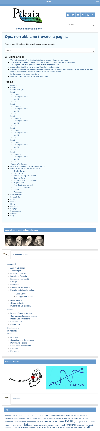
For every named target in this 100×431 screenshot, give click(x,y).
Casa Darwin (21, 294)
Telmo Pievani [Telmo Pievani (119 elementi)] (58, 427)
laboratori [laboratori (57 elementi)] (19, 425)
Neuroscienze (16, 300)
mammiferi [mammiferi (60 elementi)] (43, 425)
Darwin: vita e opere (18, 343)
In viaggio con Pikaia (24, 297)
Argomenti (11, 264)
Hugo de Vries (19, 183)
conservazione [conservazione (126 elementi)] (39, 418)
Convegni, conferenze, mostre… (23, 316)
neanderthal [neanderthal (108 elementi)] (70, 425)
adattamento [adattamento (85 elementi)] (10, 416)
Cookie (13, 87)
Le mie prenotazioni (21, 97)
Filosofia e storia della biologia (22, 290)
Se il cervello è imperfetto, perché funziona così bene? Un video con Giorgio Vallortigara (42, 62)
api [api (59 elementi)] (38, 416)
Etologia (13, 282)
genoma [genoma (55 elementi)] (76, 422)
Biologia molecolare (18, 273)
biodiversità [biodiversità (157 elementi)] (46, 415)
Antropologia (15, 271)
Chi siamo (14, 206)
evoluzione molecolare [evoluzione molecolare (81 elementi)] (30, 422)
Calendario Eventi (20, 255)
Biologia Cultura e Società (21, 313)
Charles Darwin (19, 171)
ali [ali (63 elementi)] (16, 416)
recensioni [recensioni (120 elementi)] (23, 427)
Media (9, 334)
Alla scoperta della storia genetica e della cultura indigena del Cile (34, 65)
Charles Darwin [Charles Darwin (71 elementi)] (79, 416)
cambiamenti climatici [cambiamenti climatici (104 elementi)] (63, 416)
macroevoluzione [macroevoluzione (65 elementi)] (34, 425)
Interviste (14, 348)
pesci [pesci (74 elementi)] (86, 425)
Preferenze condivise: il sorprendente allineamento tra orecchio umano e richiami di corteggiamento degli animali (51, 69)
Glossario (17, 398)
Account (13, 85)
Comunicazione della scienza (22, 340)
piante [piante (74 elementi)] (91, 425)
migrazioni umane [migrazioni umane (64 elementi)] (53, 425)
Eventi (12, 92)
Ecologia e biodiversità (19, 279)
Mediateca (14, 351)
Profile (12, 199)
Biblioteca (14, 337)
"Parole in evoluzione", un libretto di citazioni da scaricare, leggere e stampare (39, 60)
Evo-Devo (14, 285)
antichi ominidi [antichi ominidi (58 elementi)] (22, 416)
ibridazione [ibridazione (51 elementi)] (87, 422)
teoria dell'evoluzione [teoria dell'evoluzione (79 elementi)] (74, 428)
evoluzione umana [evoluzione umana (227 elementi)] (52, 421)
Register (13, 201)
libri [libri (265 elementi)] (25, 424)
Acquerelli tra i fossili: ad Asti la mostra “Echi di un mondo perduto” (34, 67)
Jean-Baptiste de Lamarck (23, 185)
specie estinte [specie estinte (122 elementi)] (44, 427)
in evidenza (12, 331)
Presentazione (15, 211)
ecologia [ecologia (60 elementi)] (85, 418)
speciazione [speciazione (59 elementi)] (32, 428)
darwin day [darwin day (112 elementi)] (66, 418)
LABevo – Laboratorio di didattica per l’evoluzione (28, 166)
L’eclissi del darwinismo (22, 187)
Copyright (14, 209)
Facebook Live (16, 322)
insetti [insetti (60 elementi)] (93, 422)
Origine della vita (17, 303)
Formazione (15, 324)
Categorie (17, 94)
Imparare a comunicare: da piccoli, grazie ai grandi (29, 76)
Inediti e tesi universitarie (20, 346)
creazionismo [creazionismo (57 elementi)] (51, 418)
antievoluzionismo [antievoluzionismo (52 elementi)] (32, 416)
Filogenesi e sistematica (20, 287)
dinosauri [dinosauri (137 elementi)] (77, 418)
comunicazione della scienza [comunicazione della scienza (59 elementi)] (22, 418)
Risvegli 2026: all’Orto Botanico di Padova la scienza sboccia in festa (35, 72)
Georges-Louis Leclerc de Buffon (26, 180)
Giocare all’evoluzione (18, 164)
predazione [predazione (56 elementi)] (8, 427)
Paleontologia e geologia (20, 306)
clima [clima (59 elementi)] (86, 416)
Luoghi (16, 99)
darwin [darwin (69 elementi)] (58, 418)
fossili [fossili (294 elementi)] (69, 421)
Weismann (18, 192)
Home (12, 204)
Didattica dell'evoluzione (20, 319)
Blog (12, 215)
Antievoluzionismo (17, 268)
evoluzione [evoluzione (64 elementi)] (17, 422)
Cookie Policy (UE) (17, 90)
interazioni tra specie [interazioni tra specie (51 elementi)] (10, 425)
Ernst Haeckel (19, 173)
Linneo (16, 190)
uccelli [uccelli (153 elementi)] (86, 427)
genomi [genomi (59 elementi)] (81, 422)
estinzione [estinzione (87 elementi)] (9, 422)
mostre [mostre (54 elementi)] (62, 425)
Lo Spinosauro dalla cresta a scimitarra (24, 74)
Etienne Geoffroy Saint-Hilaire (25, 176)
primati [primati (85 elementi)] (15, 428)
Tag (15, 101)
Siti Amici (13, 213)
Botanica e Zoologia (18, 276)
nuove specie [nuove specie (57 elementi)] (80, 425)
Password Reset (16, 195)
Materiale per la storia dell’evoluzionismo (25, 169)
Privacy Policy (15, 197)
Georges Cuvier (19, 178)
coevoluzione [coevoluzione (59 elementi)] (9, 418)
